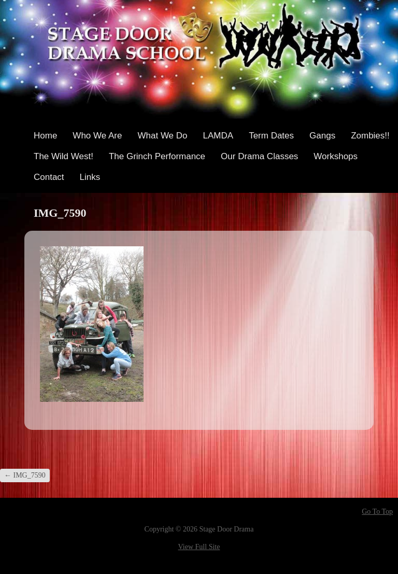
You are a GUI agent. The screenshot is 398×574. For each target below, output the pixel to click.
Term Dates (271, 136)
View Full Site (199, 547)
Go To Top (377, 511)
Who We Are (97, 136)
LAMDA (218, 136)
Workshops (336, 156)
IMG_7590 (25, 475)
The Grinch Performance (157, 156)
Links (90, 177)
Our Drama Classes (259, 156)
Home (45, 136)
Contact (49, 177)
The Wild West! (63, 156)
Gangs (322, 136)
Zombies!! (370, 136)
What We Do (162, 136)
